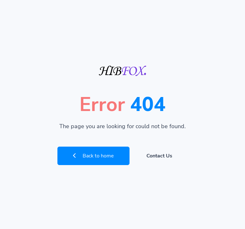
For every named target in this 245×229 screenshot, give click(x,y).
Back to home (93, 155)
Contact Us (159, 155)
